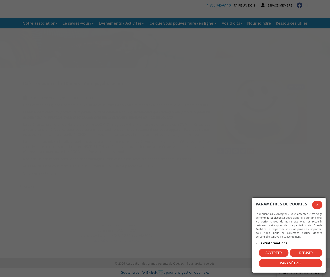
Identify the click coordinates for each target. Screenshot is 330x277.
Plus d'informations (271, 243)
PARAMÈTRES (290, 263)
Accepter (273, 252)
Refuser (306, 252)
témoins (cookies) (270, 218)
